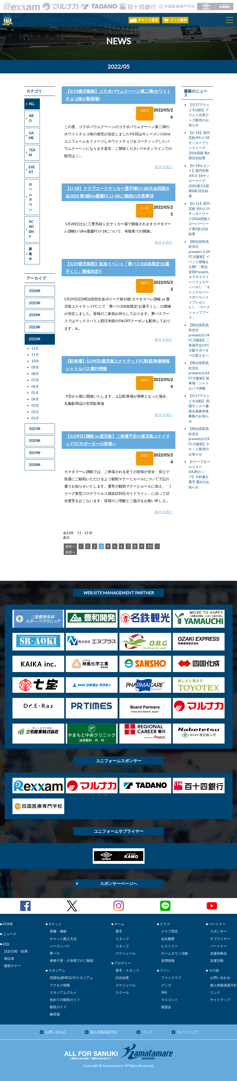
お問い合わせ (220, 978)
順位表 (9, 958)
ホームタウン (30, 197)
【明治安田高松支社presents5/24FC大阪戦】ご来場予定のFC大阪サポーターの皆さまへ (199, 340)
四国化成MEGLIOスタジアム (71, 978)
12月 (35, 348)
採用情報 (168, 960)
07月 (35, 380)
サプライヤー (220, 939)
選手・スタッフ (127, 970)
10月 (35, 361)
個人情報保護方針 (223, 985)
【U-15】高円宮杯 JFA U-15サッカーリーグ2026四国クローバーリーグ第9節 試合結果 (199, 218)
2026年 (34, 291)
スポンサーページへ (118, 883)
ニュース (9, 934)
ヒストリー (169, 946)
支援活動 (217, 960)
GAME (31, 135)
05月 (35, 393)
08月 (35, 374)
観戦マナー (12, 966)
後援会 (166, 1007)
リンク (215, 992)
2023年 (34, 327)
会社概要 (168, 939)
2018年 (34, 465)
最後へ (70, 552)
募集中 (30, 254)
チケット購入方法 (63, 939)
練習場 (55, 1014)
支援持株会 (218, 953)
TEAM (32, 152)
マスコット (169, 1000)
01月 (35, 418)
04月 (35, 399)
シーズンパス (60, 946)
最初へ (70, 546)
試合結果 (122, 978)
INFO (31, 118)
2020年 (34, 441)
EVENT (32, 169)
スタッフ (122, 939)
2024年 (34, 315)
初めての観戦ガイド (65, 1000)
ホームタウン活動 (174, 953)
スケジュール (126, 953)
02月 (35, 412)
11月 (35, 354)
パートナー (218, 946)
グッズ (166, 985)
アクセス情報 (60, 985)
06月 (35, 386)
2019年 (34, 453)
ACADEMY (31, 229)
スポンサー (218, 931)
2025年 (34, 303)
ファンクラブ (171, 978)
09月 (35, 367)
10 (149, 546)
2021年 (34, 429)
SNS (164, 992)
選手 (119, 931)
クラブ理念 (169, 931)
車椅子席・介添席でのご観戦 (72, 960)
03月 (35, 405)
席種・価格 (58, 931)
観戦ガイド (58, 1007)
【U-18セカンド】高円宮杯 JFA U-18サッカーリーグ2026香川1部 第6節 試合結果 (199, 181)
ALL (31, 104)
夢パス (55, 953)
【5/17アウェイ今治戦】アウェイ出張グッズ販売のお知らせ (199, 115)
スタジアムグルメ (63, 992)
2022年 (34, 339)
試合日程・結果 (16, 951)
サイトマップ (220, 1000)
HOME (8, 924)
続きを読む (164, 167)
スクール (122, 992)
